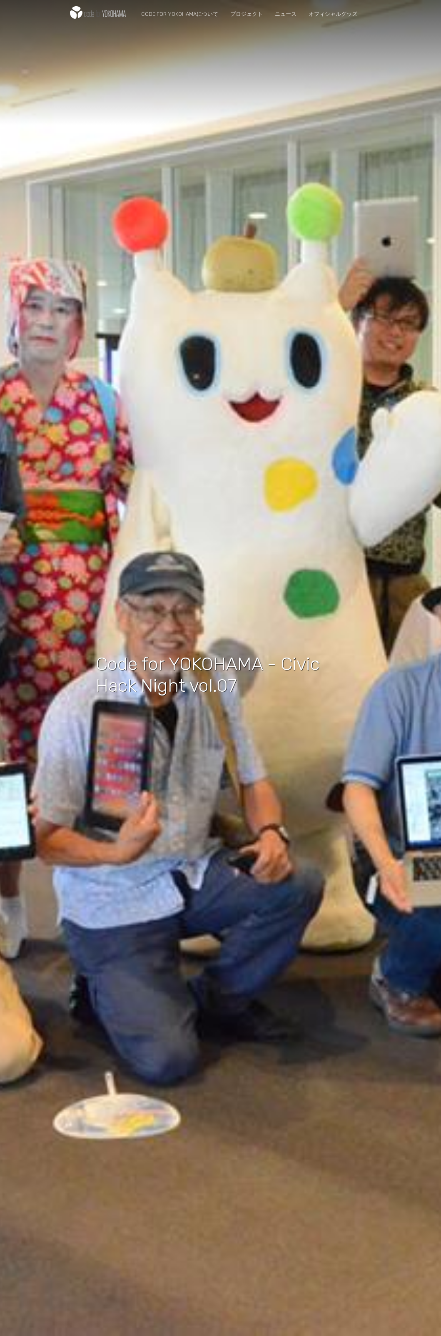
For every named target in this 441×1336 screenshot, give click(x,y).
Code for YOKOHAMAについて (179, 14)
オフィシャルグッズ (333, 14)
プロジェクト (246, 14)
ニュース (285, 14)
